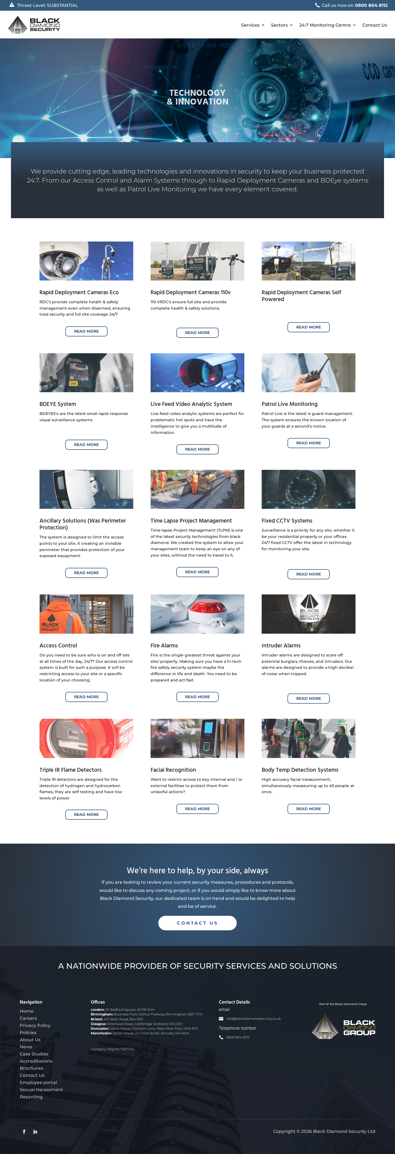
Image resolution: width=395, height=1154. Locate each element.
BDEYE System (58, 404)
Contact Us (374, 25)
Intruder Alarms (281, 645)
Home (26, 1011)
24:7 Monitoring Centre (325, 25)
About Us (30, 1039)
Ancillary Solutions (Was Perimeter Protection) (83, 524)
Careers (28, 1018)
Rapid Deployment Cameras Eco (79, 292)
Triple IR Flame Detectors (71, 770)
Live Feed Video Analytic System (191, 404)
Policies (28, 1032)
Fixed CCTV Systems (287, 521)
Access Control (58, 645)
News (26, 1046)
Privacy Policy (35, 1025)
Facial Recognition (173, 770)
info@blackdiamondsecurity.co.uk (253, 1019)
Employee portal (38, 1082)
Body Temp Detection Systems (300, 770)
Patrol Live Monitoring (290, 404)
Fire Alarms (164, 645)
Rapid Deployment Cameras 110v (191, 292)
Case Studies (34, 1054)
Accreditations (36, 1061)
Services (250, 25)
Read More (86, 331)
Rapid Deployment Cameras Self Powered (301, 296)
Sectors (279, 25)
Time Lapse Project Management (191, 521)
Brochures (31, 1068)
